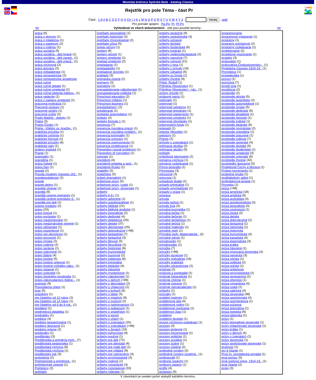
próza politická (231, 262)
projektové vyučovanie (236, 54)
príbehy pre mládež (110, 350)
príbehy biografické (110, 213)
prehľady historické (110, 36)
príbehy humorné (108, 255)
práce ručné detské (48, 86)
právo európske (45, 216)
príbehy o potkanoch (111, 308)
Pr (173, 24)
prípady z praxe (169, 192)
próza (225, 188)
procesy (164, 326)
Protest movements (234, 170)
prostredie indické (233, 121)
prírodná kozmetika (172, 209)
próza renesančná (233, 276)
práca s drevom (45, 36)
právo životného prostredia (53, 276)
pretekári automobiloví (112, 114)
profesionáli (167, 357)
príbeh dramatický (109, 177)
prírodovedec (168, 244)
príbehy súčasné (170, 40)
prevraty (102, 156)
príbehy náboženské (111, 276)
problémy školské (171, 319)
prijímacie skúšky (171, 149)
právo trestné (44, 259)
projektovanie (230, 50)
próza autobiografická (236, 202)
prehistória (42, 357)
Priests (164, 139)
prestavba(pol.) (107, 107)
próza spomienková (234, 301)
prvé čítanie (229, 364)
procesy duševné (170, 329)
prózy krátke (229, 329)
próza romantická (233, 283)
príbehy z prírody (170, 68)
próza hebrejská (232, 227)
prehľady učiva (107, 43)
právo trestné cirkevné (50, 262)
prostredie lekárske (234, 125)
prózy (225, 319)
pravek (39, 181)
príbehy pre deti (107, 340)
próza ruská (229, 287)
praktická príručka (47, 132)
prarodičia (41, 160)
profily (163, 368)
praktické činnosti (46, 139)
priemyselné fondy (171, 125)
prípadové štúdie (170, 181)
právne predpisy (46, 206)
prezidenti (103, 160)
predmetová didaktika (49, 311)
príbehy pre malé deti (111, 347)
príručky (164, 251)
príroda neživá (169, 202)
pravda (39, 170)
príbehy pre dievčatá (111, 343)
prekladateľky (106, 68)
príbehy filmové (107, 241)
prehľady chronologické (113, 40)
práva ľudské (43, 163)
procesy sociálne (170, 340)
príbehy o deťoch (108, 280)
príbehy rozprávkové (111, 368)
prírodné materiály (171, 227)
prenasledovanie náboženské (117, 89)
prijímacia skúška (171, 146)
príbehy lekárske (108, 266)
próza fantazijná (232, 223)
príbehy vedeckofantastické (178, 54)
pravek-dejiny (44, 184)
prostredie (228, 93)
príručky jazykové (171, 255)
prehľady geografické (111, 33)
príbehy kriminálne (109, 262)
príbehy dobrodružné (111, 230)
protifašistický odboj (234, 177)
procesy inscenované (173, 333)
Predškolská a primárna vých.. (55, 340)
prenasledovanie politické (114, 93)
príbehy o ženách (109, 329)
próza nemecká (232, 255)
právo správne (44, 248)
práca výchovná (45, 65)
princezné (166, 174)
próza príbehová (232, 269)
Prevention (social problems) (116, 149)
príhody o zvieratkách (174, 142)
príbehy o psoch (108, 315)
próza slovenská (232, 294)
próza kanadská (232, 237)
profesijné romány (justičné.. (178, 354)
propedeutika (230, 75)
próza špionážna (232, 308)
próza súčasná (231, 304)
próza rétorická (231, 280)
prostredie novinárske (236, 128)
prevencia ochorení (110, 139)
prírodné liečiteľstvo (172, 220)
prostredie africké (233, 96)
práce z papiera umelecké (52, 100)
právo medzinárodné (49, 220)
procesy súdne (169, 343)
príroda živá (167, 206)
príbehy (102, 192)
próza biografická (233, 206)
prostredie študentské (236, 149)
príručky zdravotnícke (174, 266)
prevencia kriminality (111, 135)
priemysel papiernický (174, 114)
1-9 (100, 19)
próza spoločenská (234, 297)
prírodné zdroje (169, 237)
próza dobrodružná (234, 220)
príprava (164, 195)
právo (38, 209)
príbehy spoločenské (173, 36)
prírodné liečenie (170, 216)
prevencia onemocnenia (113, 142)
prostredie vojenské (234, 156)
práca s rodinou (45, 47)
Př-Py (180, 24)
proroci (226, 79)
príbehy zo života (170, 75)
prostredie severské (234, 142)
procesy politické (170, 336)
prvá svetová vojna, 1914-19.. (241, 361)
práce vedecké (45, 96)
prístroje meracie (170, 283)
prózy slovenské (232, 340)
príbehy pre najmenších (113, 354)
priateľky (103, 170)
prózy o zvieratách (233, 336)
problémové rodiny (172, 304)
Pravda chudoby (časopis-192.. (56, 174)
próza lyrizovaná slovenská (239, 251)
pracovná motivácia (48, 103)
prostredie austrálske (235, 100)
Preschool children (109, 100)
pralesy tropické (45, 149)
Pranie (39, 153)
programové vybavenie (237, 36)
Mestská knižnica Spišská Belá (145, 2)
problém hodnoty (170, 297)
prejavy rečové (107, 54)
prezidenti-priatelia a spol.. (115, 163)
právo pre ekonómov (49, 234)
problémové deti (170, 301)
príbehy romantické (110, 364)
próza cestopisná (233, 209)
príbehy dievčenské (110, 227)
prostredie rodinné (233, 139)
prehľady (41, 371)
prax (38, 290)
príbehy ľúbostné (108, 269)
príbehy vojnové (170, 61)
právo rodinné (44, 244)
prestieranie (105, 110)
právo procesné (45, 237)
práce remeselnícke (48, 75)
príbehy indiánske (109, 259)
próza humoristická (234, 234)
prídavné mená (169, 96)
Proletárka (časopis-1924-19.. (241, 68)
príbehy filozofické (109, 244)
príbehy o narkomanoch (113, 304)
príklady (164, 153)
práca (38, 33)
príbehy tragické (170, 50)
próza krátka (229, 244)
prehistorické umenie (49, 364)
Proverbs (227, 184)
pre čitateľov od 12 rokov (52, 297)
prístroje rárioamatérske (175, 287)
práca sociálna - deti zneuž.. (54, 61)
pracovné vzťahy (46, 110)
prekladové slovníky (110, 72)
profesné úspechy (171, 361)
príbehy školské (170, 43)
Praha (39, 121)
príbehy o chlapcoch (110, 287)
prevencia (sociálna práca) (115, 128)
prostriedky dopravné (235, 163)
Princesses (166, 170)
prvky (225, 368)
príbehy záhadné (170, 72)
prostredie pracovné (235, 135)
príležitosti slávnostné (174, 156)
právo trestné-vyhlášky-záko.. (55, 266)
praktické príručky (47, 142)
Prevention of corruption (113, 153)
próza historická (232, 230)
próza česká (229, 213)
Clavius (187, 2)
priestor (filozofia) (171, 132)
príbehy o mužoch (109, 301)
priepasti (165, 128)
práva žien (42, 167)
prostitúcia (228, 89)
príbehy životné (169, 79)
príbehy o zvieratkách (111, 326)
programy (227, 40)
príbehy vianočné (171, 57)
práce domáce (44, 68)
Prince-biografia (170, 167)
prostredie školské (233, 146)
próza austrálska (232, 199)
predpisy (40, 319)
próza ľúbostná (231, 248)
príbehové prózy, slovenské (115, 188)
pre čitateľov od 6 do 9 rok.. (53, 304)
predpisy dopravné (47, 326)
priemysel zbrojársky (173, 121)
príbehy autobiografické (113, 202)
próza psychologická (235, 273)
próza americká (232, 192)
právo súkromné (46, 251)
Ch (129, 19)
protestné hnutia (232, 174)
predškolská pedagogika (51, 343)
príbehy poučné (107, 336)
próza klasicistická (233, 241)
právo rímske (44, 241)
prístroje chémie (170, 280)
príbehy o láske (107, 294)
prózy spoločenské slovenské (241, 343)
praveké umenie (46, 188)
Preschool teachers (110, 103)
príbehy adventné (109, 199)
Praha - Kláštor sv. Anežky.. (53, 128)
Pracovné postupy (47, 107)
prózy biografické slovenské (240, 322)
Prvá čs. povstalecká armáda (241, 354)
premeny (103, 82)
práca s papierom (46, 43)
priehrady (165, 100)
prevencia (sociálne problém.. (117, 132)
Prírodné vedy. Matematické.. (179, 234)
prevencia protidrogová (112, 146)
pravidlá (40, 192)
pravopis (40, 283)
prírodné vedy (168, 230)
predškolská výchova (49, 347)
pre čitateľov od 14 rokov (52, 301)
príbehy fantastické (110, 234)
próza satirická (231, 290)
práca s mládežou (47, 40)
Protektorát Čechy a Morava (240, 167)
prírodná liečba (169, 213)
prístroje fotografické (173, 276)
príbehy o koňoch (109, 290)
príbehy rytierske (108, 371)
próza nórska (230, 259)
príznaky (165, 294)
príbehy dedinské (108, 216)
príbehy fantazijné (109, 237)
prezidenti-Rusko (108, 167)
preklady (103, 75)
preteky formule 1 (109, 121)
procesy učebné (170, 347)
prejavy (102, 50)
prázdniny (41, 294)
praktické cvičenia (47, 135)
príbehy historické (109, 248)
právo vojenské (45, 273)
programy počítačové (235, 43)
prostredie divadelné (235, 114)
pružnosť (227, 347)
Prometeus (228, 72)
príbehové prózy (108, 181)
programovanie (231, 33)
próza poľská (230, 266)
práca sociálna (45, 50)
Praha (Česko (44, 125)
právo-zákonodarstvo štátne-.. (55, 280)
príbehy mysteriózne (111, 273)
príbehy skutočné (171, 33)
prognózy (165, 371)
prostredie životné (233, 160)
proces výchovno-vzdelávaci (178, 322)
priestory (165, 135)
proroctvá (227, 82)
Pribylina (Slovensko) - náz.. (178, 89)
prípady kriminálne (171, 184)
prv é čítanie (229, 350)
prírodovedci (167, 241)
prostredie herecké (234, 117)
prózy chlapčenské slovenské (241, 326)
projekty (226, 57)
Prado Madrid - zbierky (50, 117)
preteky (102, 117)
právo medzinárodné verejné (54, 223)
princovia (165, 177)
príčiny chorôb (168, 93)
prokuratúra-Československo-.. (242, 65)
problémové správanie (174, 308)
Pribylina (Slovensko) (173, 86)
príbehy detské (107, 223)
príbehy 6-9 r (105, 195)
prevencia (103, 125)
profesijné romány (171, 350)
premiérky (104, 86)
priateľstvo (104, 174)
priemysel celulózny (172, 107)
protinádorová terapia (235, 181)
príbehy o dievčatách (111, 283)
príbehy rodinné (107, 361)
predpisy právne (46, 329)
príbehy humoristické (111, 251)
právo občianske (46, 227)
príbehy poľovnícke (110, 333)
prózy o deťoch (231, 333)
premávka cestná (108, 79)
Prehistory (42, 368)
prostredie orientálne (235, 132)
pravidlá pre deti (46, 202)
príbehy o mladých (109, 297)
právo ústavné (44, 269)
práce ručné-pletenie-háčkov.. (55, 93)
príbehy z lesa (168, 65)
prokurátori (228, 61)
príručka (164, 248)
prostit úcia (228, 86)
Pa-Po (165, 24)
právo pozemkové (47, 230)
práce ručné (43, 82)
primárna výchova (171, 160)
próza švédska (231, 311)
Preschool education (111, 96)
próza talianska (231, 315)
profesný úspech (170, 364)
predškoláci (42, 336)
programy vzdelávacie (236, 47)
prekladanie (105, 65)
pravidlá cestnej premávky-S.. (55, 199)
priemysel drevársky (173, 110)
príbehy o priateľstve (111, 311)
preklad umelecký (109, 61)
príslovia (165, 269)
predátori (41, 308)
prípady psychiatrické (173, 188)
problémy (165, 315)
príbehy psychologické (112, 357)
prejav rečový (106, 47)
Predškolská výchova (49, 350)
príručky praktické (171, 262)
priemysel (165, 103)
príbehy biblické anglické (114, 209)
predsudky (42, 333)
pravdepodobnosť (47, 177)
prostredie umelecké (235, 153)
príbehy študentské (172, 47)
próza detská (230, 216)
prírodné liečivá (169, 223)
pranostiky (42, 156)
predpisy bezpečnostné (50, 322)
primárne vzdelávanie (174, 163)
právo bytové (43, 213)
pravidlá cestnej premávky (52, 195)
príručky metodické (172, 259)
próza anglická (231, 195)
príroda (164, 199)
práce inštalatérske (48, 72)
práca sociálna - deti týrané (53, 54)
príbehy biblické (107, 206)
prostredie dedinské (234, 110)
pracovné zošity (45, 114)
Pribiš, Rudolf (168, 82)
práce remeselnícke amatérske (56, 79)
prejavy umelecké (109, 57)
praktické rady (44, 146)
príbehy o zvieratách (111, 322)
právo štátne (43, 255)
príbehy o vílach (108, 319)
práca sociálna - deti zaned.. (54, 57)
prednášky (42, 315)
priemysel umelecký (172, 117)
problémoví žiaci (170, 311)
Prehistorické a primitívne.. (53, 361)
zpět (224, 19)
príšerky (164, 290)
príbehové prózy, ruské (112, 184)
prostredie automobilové (237, 103)
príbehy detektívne (109, 220)
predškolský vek (46, 354)
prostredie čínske (233, 107)
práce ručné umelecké (50, 89)
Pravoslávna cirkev (48, 287)
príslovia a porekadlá (173, 273)
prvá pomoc (229, 357)
